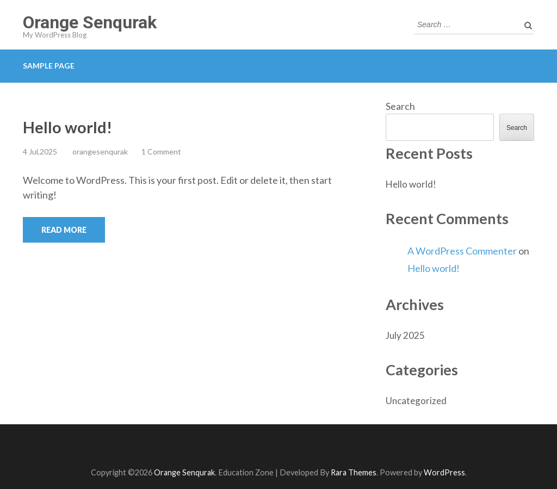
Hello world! (67, 127)
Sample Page (49, 65)
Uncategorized (416, 400)
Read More (63, 229)
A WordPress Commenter (462, 251)
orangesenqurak (100, 151)
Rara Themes (353, 472)
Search (400, 106)
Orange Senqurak (90, 22)
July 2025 (405, 335)
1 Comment (161, 151)
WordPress (444, 472)
